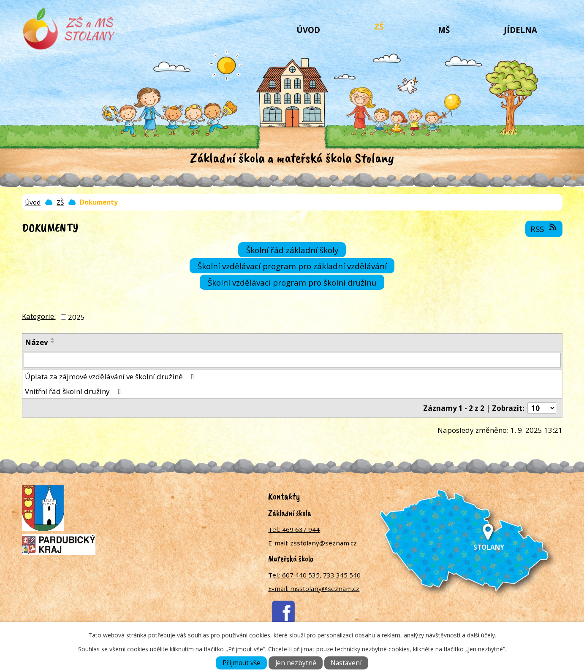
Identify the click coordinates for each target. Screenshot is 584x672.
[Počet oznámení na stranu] (541, 408)
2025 (76, 317)
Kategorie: (39, 316)
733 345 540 (342, 575)
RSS (544, 228)
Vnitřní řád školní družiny (74, 391)
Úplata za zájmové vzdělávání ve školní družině (111, 376)
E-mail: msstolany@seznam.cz (313, 588)
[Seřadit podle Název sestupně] (52, 342)
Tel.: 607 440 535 (294, 575)
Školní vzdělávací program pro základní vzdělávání (292, 266)
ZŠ (378, 26)
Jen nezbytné (295, 663)
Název (36, 342)
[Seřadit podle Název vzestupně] (52, 338)
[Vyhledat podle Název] (292, 360)
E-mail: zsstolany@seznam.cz (312, 543)
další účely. (481, 635)
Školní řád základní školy (292, 249)
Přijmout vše (242, 663)
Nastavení (346, 663)
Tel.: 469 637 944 (294, 529)
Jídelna (520, 29)
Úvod (308, 29)
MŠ (444, 29)
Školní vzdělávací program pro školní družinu (292, 282)
